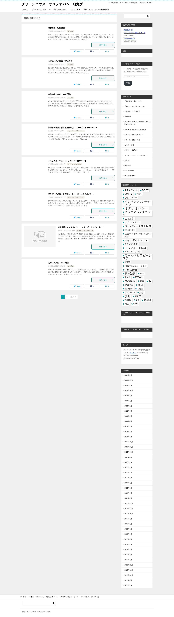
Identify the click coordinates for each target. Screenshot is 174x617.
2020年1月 (128, 498)
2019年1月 (128, 560)
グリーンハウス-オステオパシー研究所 (136, 313)
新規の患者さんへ (59, 9)
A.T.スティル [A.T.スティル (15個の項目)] (131, 190)
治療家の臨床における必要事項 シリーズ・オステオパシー (72, 128)
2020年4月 (128, 483)
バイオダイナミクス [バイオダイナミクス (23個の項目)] (136, 240)
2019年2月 (128, 554)
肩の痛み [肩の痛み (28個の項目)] (130, 281)
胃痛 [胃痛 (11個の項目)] (142, 281)
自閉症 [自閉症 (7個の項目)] (140, 289)
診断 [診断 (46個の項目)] (127, 296)
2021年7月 (128, 406)
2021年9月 (128, 395)
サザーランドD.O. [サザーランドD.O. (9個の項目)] (132, 222)
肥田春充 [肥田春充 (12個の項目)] (139, 277)
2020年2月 (128, 493)
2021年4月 (128, 421)
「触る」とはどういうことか (135, 106)
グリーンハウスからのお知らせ (135, 129)
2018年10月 (129, 575)
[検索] (137, 16)
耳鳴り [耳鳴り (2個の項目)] (142, 273)
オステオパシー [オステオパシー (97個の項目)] (136, 208)
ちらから (133, 353)
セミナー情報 (129, 145)
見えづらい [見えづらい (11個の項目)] (130, 292)
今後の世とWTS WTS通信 (59, 94)
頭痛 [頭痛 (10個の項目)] (127, 304)
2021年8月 (128, 401)
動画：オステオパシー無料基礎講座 (96, 9)
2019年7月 (128, 529)
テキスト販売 (75, 9)
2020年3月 (128, 488)
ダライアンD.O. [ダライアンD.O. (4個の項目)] (130, 230)
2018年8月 (128, 585)
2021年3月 (128, 426)
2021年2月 (128, 431)
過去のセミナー (130, 176)
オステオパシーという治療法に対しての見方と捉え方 (138, 123)
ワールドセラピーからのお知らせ (136, 155)
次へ (72, 297)
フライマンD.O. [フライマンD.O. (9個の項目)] (131, 244)
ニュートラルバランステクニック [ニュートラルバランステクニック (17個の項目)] (137, 235)
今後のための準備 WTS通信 (60, 61)
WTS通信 (70, 31)
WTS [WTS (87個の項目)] (128, 194)
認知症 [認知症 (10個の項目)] (138, 296)
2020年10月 (129, 452)
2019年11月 (129, 508)
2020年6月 (128, 472)
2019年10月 (129, 514)
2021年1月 (128, 437)
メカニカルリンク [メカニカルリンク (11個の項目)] (133, 252)
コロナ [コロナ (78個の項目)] (129, 218)
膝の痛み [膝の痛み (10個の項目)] (129, 289)
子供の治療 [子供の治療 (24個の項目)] (131, 269)
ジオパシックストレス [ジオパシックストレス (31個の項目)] (138, 226)
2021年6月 (128, 411)
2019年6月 (128, 534)
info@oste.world (129, 38)
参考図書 (128, 165)
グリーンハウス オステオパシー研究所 (52, 3)
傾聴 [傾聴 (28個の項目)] (127, 262)
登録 (128, 83)
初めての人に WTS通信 (58, 263)
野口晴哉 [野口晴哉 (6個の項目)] (128, 300)
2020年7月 (128, 467)
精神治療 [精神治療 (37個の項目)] (130, 273)
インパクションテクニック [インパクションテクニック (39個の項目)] (137, 203)
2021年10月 (129, 390)
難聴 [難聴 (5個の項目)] (137, 300)
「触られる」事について (133, 101)
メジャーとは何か (131, 150)
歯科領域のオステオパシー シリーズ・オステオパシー (80, 227)
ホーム (25, 9)
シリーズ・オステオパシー (76, 131)
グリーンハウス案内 (39, 9)
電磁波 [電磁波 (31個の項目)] (147, 300)
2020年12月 (129, 442)
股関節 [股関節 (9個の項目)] (127, 277)
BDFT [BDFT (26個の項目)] (145, 190)
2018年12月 (129, 565)
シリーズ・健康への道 (74, 164)
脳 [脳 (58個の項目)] (149, 281)
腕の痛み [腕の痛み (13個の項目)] (129, 285)
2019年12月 (129, 503)
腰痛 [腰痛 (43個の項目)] (140, 284)
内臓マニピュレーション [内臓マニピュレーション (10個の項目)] (136, 266)
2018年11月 (129, 570)
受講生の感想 (129, 170)
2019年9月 (128, 519)
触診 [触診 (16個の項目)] (141, 292)
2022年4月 (128, 385)
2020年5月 (128, 478)
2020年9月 (128, 457)
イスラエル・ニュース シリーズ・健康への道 (67, 161)
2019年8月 (128, 524)
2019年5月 (128, 539)
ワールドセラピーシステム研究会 (136, 329)
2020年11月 (129, 447)
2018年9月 (128, 580)
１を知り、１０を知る (132, 111)
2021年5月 (128, 416)
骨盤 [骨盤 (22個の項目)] (135, 303)
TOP (38, 597)
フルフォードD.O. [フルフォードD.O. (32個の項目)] (136, 247)
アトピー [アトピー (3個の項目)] (139, 194)
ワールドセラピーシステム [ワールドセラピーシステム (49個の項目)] (137, 257)
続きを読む (106, 45)
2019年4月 (128, 544)
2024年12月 (129, 380)
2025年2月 (128, 375)
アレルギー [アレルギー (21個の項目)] (131, 197)
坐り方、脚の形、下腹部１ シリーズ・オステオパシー (71, 194)
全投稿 (127, 160)
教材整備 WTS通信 (56, 28)
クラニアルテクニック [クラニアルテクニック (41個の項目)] (137, 213)
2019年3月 (128, 549)
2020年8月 (128, 462)
